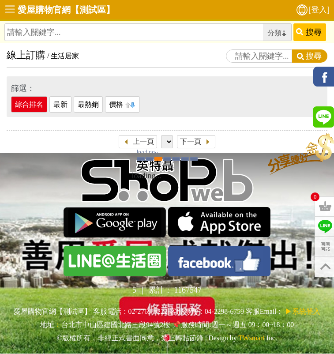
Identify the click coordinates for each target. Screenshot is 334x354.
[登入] (319, 9)
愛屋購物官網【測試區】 (66, 10)
